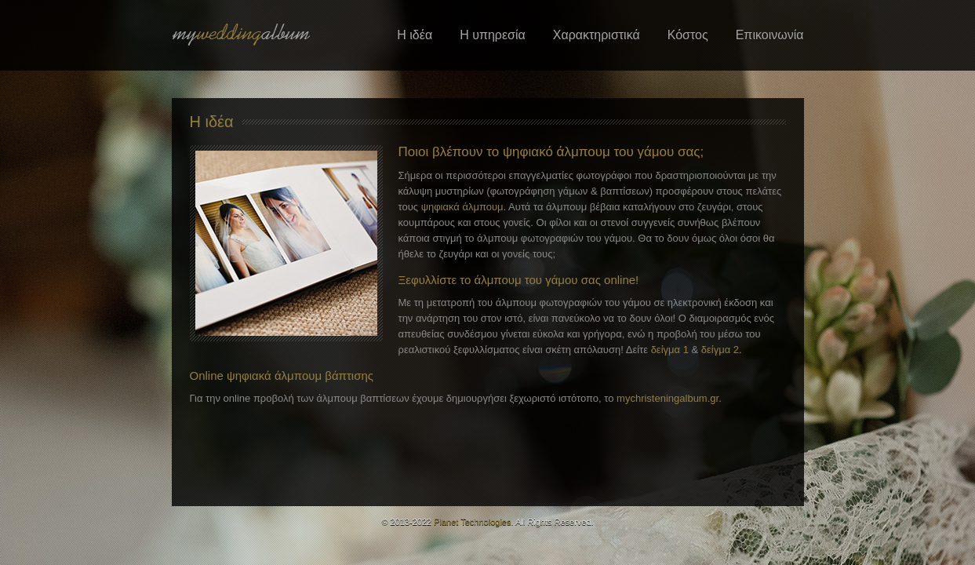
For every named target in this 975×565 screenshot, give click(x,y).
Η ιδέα (414, 35)
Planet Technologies (472, 522)
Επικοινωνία (770, 35)
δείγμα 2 (720, 349)
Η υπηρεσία (493, 35)
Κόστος (688, 35)
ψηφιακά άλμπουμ (462, 207)
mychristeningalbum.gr (668, 398)
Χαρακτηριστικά (596, 35)
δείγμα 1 (670, 349)
